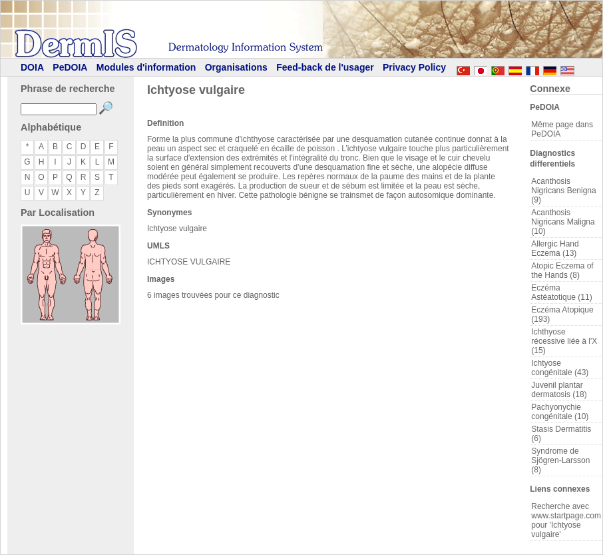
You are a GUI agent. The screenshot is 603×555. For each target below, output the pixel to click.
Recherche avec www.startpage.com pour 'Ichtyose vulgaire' (566, 520)
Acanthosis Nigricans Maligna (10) (562, 222)
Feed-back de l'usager (325, 67)
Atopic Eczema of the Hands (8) (562, 270)
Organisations (236, 67)
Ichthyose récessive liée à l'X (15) (564, 341)
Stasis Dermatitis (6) (561, 433)
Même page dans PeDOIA (562, 129)
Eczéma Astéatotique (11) (561, 292)
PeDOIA (70, 67)
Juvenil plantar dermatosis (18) (558, 389)
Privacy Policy (414, 67)
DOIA (32, 67)
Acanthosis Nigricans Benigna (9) (563, 191)
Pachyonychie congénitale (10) (559, 411)
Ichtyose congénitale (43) (559, 367)
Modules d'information (146, 67)
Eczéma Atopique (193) (562, 314)
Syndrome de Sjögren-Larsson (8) (560, 460)
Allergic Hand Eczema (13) (554, 248)
